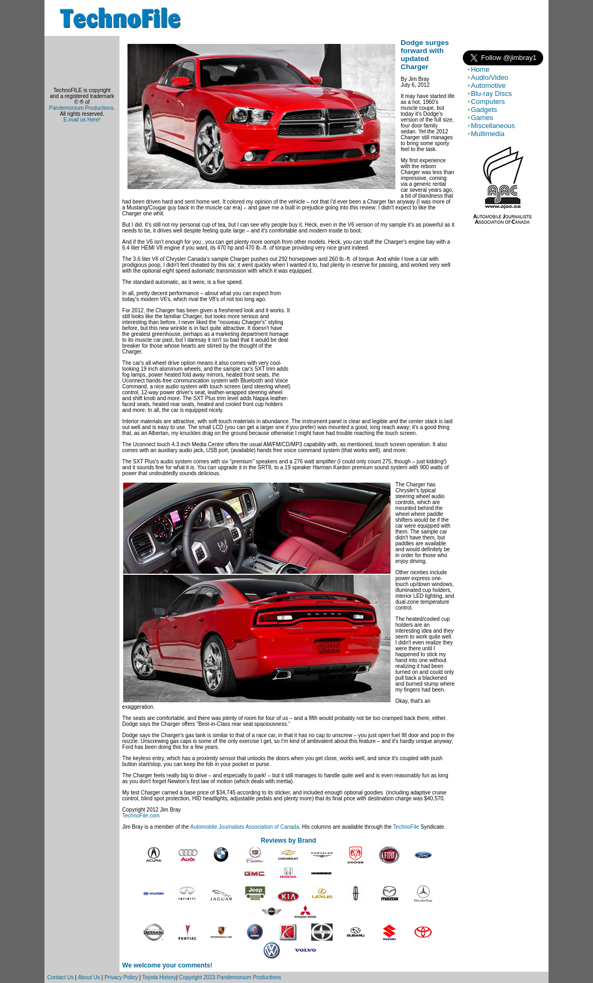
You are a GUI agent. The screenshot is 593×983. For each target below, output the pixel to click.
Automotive (488, 85)
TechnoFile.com (141, 816)
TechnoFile (406, 827)
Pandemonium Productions (81, 108)
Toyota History (159, 977)
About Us (89, 977)
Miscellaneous (493, 126)
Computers (488, 101)
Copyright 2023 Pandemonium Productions (230, 977)
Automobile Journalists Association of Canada (244, 827)
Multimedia (488, 134)
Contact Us (60, 977)
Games (482, 118)
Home (480, 69)
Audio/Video (489, 77)
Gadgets (484, 110)
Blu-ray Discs (491, 93)
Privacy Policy (121, 977)
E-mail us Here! (82, 120)
